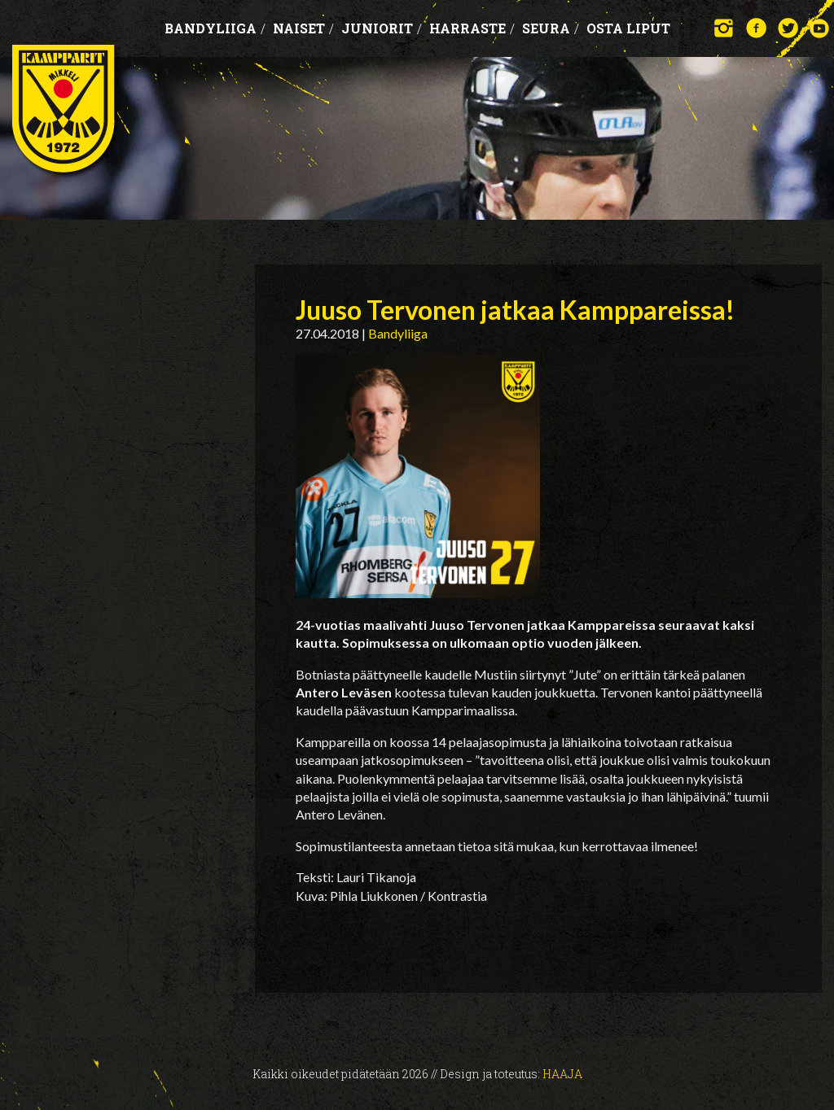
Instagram (724, 28)
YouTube (820, 28)
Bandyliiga (215, 28)
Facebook (756, 28)
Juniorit (381, 28)
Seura (550, 28)
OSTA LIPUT (628, 28)
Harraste (472, 28)
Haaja (562, 1074)
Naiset (303, 28)
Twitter (788, 28)
